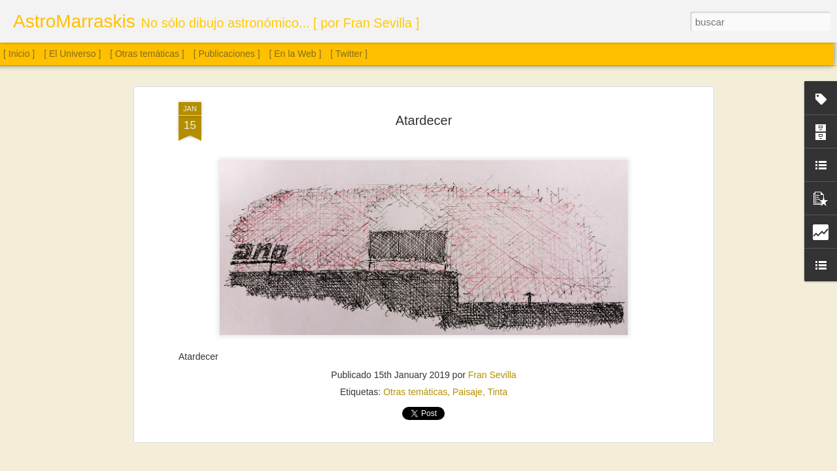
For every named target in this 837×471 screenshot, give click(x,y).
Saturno (400, 404)
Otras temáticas (415, 217)
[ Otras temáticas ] (147, 53)
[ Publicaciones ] (227, 53)
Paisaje (468, 217)
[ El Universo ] (72, 53)
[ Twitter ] (348, 53)
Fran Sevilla (492, 200)
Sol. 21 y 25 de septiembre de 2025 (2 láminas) (118, 402)
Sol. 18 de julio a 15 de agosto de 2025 (736, 411)
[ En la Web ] (295, 53)
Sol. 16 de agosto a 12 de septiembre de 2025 (596, 403)
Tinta (497, 217)
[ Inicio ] (19, 53)
